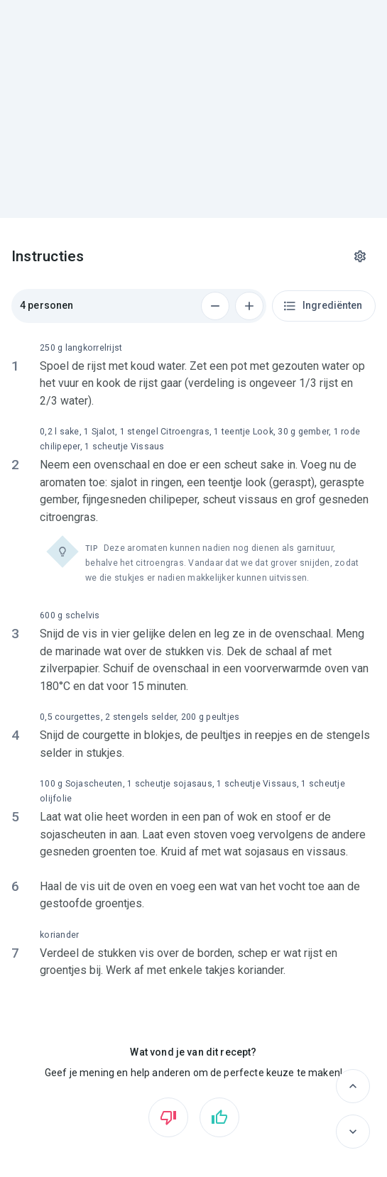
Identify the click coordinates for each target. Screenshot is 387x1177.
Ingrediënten (322, 306)
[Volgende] (353, 1132)
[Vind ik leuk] (219, 1117)
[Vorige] (353, 1086)
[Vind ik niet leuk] (168, 1117)
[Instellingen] (360, 256)
